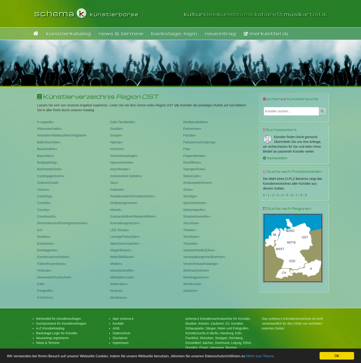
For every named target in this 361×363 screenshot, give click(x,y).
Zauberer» (190, 290)
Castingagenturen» (50, 176)
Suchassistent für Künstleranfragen (61, 323)
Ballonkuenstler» (49, 142)
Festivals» (44, 270)
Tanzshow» (191, 223)
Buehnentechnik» (49, 169)
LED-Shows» (119, 230)
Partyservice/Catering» (199, 142)
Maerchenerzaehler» (125, 243)
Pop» (187, 149)
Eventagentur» (47, 250)
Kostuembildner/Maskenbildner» (133, 216)
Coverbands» (46, 216)
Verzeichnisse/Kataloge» (200, 264)
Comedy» (44, 203)
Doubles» (44, 236)
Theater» (189, 230)
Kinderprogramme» (124, 203)
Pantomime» (192, 128)
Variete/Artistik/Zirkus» (199, 250)
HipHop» (116, 142)
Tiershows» (191, 236)
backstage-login (174, 33)
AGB (116, 328)
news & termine (121, 33)
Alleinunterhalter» (49, 128)
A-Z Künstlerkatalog (50, 328)
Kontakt (118, 323)
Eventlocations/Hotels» (53, 257)
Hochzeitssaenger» (124, 156)
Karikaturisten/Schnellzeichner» (132, 196)
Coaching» (44, 196)
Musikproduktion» (196, 122)
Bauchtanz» (45, 156)
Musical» (116, 290)
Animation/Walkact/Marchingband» (62, 135)
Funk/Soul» (45, 297)
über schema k (123, 318)
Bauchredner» (47, 149)
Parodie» (189, 135)
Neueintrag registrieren (52, 338)
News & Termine (48, 343)
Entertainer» (46, 243)
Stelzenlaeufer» (194, 210)
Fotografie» (45, 290)
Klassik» (116, 210)
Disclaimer (120, 338)
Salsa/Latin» (192, 176)
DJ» (40, 230)
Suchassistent (275, 158)
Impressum (120, 343)
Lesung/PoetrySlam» (125, 236)
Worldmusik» (192, 284)
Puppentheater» (194, 156)
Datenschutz (122, 333)
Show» (188, 189)
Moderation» (119, 284)
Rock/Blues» (192, 162)
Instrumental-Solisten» (126, 176)
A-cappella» (45, 122)
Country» (43, 210)
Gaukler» (116, 128)
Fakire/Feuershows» (51, 264)
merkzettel (266, 33)
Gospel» (116, 135)
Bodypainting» (47, 162)
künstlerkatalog (68, 33)
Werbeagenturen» (196, 277)
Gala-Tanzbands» (122, 122)
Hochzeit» (117, 149)
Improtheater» (120, 169)
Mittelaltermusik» (122, 277)
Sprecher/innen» (195, 203)
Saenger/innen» (194, 169)
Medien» (116, 264)
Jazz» (114, 182)
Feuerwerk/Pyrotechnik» (54, 277)
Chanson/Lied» (48, 182)
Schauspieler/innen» (198, 182)
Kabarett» (117, 189)
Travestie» (190, 243)
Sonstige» (190, 196)
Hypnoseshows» (122, 162)
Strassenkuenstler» (197, 216)
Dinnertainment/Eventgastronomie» (62, 223)
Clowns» (43, 189)
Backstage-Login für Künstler (57, 333)
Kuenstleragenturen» (125, 223)
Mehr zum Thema (260, 356)
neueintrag (220, 33)
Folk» (41, 284)
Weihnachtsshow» (196, 270)
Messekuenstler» (122, 270)
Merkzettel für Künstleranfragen (58, 318)
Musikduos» (118, 297)
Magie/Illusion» (120, 250)
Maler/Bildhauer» (122, 257)
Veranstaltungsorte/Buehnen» (204, 257)
